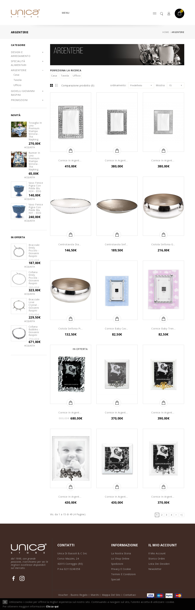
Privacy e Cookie (121, 569)
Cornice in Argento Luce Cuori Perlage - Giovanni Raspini (117, 496)
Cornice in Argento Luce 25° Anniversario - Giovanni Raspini (117, 412)
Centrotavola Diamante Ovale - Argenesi (70, 244)
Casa (16, 74)
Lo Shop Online (120, 558)
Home (165, 32)
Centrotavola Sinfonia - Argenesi (117, 244)
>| (181, 514)
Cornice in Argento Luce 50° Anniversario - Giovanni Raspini (163, 412)
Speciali (115, 579)
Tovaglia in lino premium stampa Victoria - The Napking (35, 131)
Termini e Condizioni (123, 574)
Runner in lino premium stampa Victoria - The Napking (34, 161)
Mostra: (160, 85)
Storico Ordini (156, 558)
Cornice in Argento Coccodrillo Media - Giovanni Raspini (70, 160)
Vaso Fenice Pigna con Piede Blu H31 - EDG (36, 208)
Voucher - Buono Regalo (73, 594)
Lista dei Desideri (159, 563)
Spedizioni (117, 563)
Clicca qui (52, 606)
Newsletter (155, 569)
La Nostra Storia (121, 553)
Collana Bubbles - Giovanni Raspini (34, 330)
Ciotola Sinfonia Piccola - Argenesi (70, 328)
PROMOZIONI (19, 100)
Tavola (18, 80)
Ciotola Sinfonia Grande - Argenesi (163, 244)
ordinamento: (118, 85)
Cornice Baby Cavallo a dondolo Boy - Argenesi (117, 328)
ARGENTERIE (178, 32)
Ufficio (17, 85)
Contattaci (129, 594)
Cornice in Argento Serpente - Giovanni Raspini (163, 160)
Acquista (29, 147)
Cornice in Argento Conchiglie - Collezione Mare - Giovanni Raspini (70, 412)
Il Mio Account (157, 553)
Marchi (95, 594)
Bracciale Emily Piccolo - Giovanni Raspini (34, 250)
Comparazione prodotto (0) (77, 85)
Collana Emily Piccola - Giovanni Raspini (34, 278)
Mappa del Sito (111, 594)
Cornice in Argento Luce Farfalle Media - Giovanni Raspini (163, 496)
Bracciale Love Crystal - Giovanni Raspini (34, 305)
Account (168, 13)
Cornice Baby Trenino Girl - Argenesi (163, 328)
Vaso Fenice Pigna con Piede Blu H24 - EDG (36, 187)
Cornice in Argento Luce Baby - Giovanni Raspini (70, 496)
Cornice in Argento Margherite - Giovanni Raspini (117, 160)
